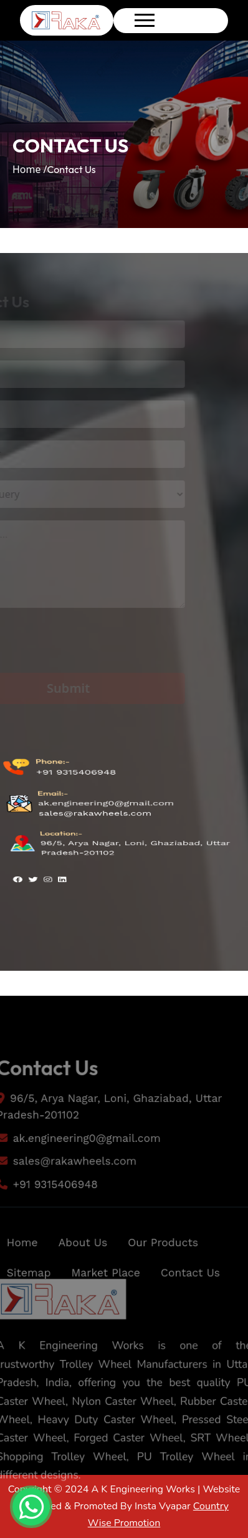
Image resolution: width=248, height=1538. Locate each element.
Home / (29, 169)
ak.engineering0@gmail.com (105, 805)
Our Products (164, 1259)
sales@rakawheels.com (94, 813)
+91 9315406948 (75, 787)
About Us (81, 1259)
